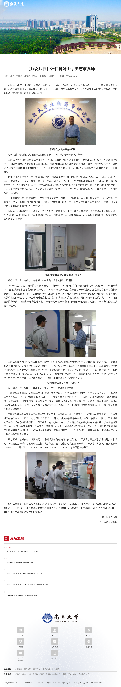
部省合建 (18, 669)
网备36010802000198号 (92, 683)
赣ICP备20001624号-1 (71, 683)
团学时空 (37, 669)
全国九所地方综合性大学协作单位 (76, 674)
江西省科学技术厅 (53, 674)
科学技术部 (27, 674)
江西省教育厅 (38, 674)
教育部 (17, 674)
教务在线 (28, 669)
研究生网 (55, 669)
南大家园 (46, 669)
